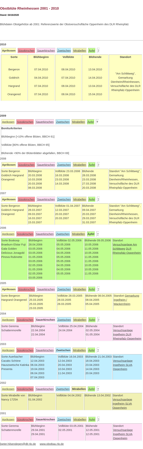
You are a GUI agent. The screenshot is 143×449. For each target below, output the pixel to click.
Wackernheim (121, 303)
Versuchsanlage (123, 244)
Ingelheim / (120, 299)
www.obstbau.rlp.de (52, 443)
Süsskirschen (26, 50)
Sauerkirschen (46, 50)
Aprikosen (8, 121)
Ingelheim (119, 334)
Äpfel (92, 50)
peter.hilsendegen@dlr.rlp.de (18, 443)
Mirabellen (79, 50)
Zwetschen (64, 50)
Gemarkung (132, 295)
